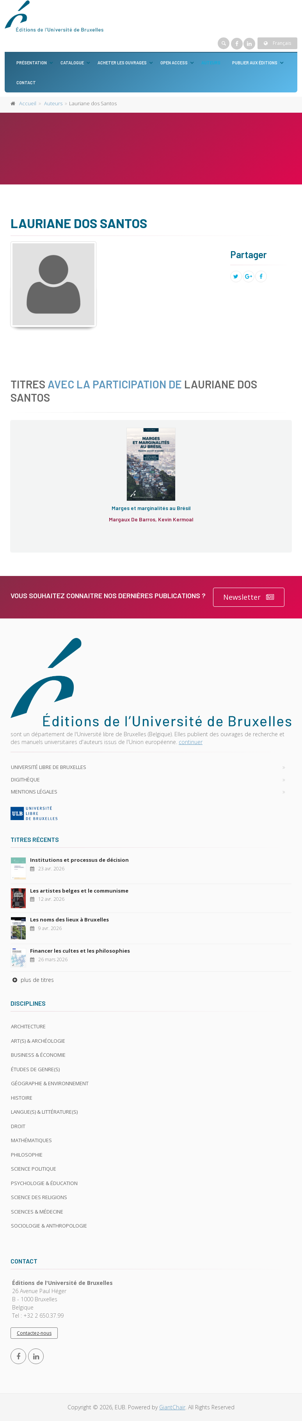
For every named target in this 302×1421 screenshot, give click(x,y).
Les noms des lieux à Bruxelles (69, 919)
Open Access (174, 62)
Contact (26, 82)
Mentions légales (34, 791)
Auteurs (210, 62)
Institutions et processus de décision (79, 859)
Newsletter (248, 597)
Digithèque (25, 779)
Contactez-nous (34, 1333)
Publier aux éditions (254, 62)
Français (277, 43)
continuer (191, 742)
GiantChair (172, 1407)
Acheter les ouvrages (122, 62)
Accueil (27, 103)
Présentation (31, 62)
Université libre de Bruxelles (48, 767)
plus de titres (32, 979)
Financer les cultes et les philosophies (80, 950)
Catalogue (72, 62)
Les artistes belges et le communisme (79, 890)
